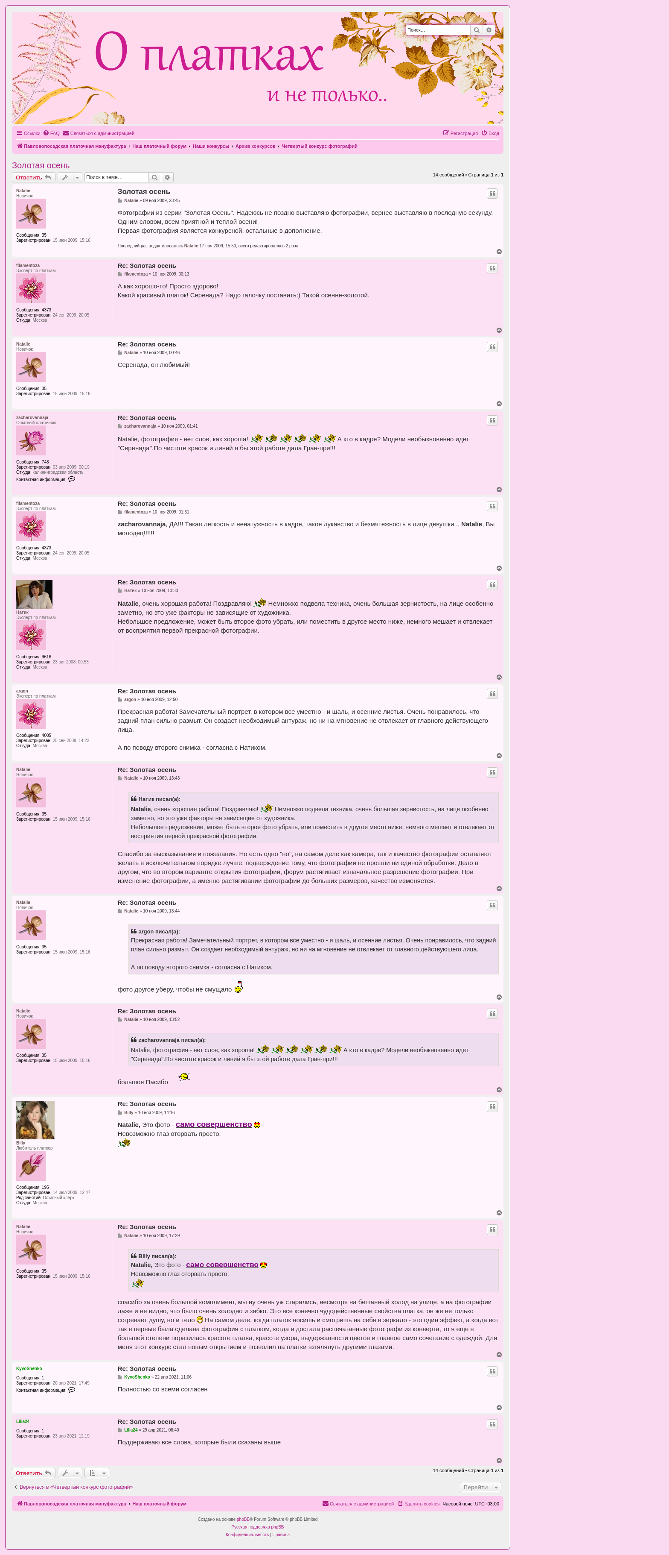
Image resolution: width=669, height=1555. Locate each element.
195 (45, 1187)
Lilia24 (22, 1421)
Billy (20, 1143)
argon (22, 691)
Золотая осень (41, 165)
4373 (46, 310)
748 (45, 462)
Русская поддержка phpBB (257, 1527)
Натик (22, 612)
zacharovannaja (32, 417)
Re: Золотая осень (147, 265)
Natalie (23, 190)
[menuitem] (51, 133)
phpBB (243, 1519)
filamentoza (28, 265)
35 (44, 235)
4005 (46, 735)
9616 (46, 656)
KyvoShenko (29, 1368)
